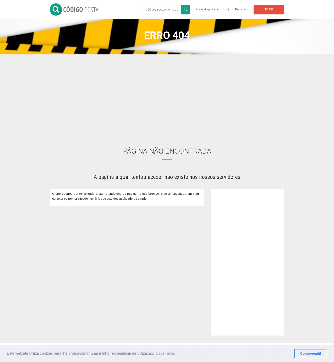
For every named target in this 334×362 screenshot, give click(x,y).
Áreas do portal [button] (207, 9)
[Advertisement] (167, 97)
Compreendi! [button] (310, 353)
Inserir (268, 9)
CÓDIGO (75, 9)
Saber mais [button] (165, 353)
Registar (240, 9)
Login (226, 9)
